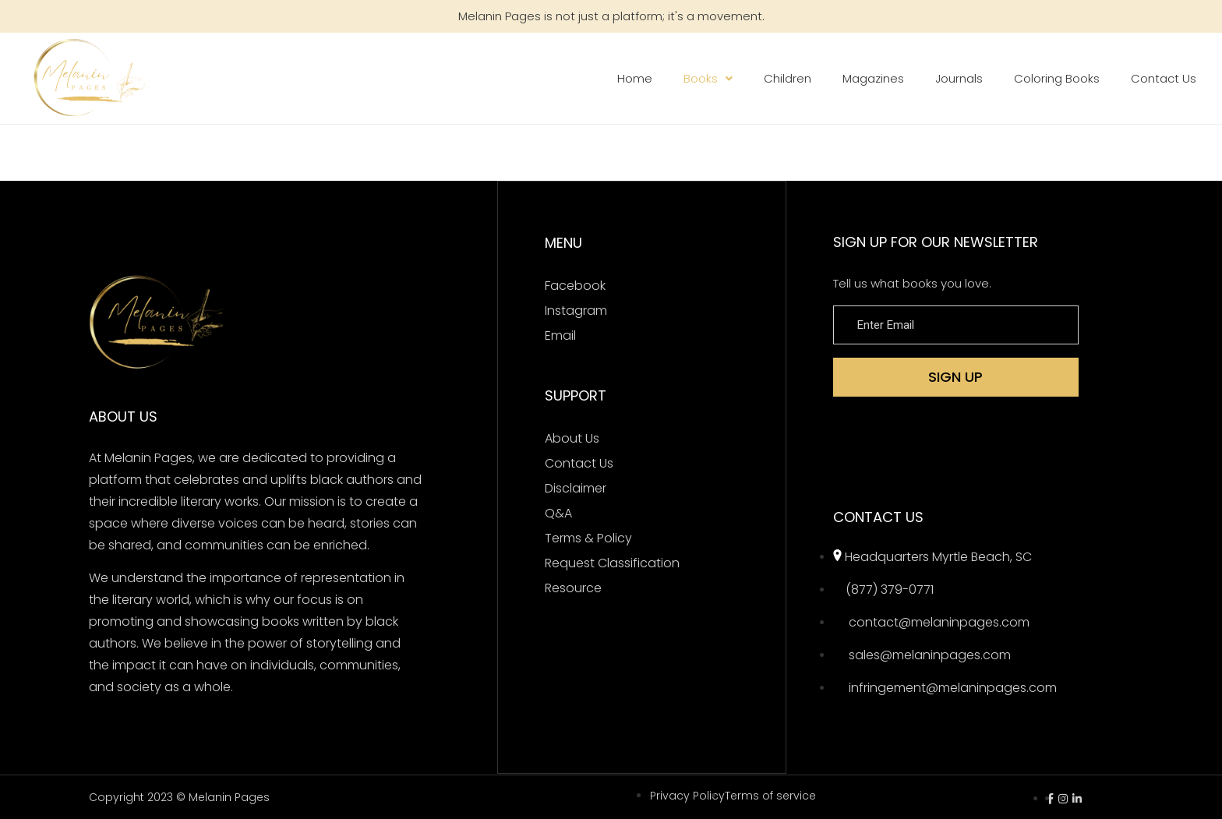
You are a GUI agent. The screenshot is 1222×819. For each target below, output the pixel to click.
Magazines (873, 78)
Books (708, 78)
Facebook (575, 285)
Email (560, 335)
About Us (572, 438)
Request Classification (612, 562)
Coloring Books (1057, 78)
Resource (573, 587)
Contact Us (1163, 78)
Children (787, 78)
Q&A (558, 512)
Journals (959, 78)
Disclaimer (575, 487)
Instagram (576, 310)
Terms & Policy (588, 537)
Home (634, 78)
